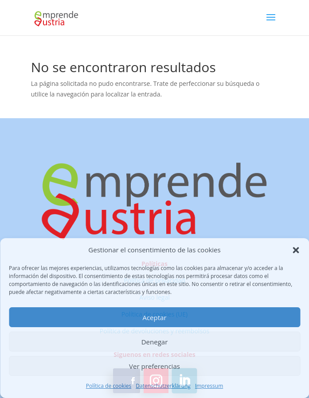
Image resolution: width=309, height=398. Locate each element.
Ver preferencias (154, 366)
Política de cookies (109, 386)
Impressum (209, 386)
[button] (295, 250)
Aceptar (154, 317)
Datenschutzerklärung (163, 386)
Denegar (154, 341)
